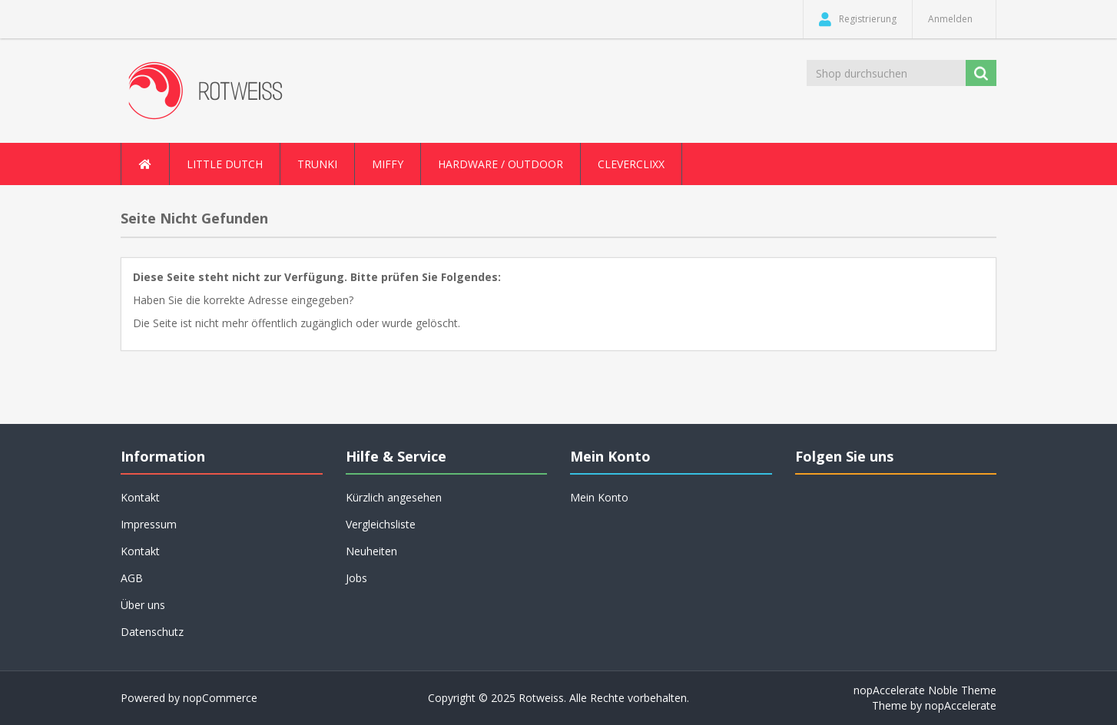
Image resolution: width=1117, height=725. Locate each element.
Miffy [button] (387, 164)
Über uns (143, 605)
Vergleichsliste (381, 524)
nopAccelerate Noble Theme (924, 690)
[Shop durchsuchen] (887, 73)
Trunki (317, 164)
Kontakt (140, 497)
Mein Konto (599, 497)
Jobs (356, 578)
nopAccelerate (960, 705)
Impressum (149, 524)
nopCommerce (220, 697)
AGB (132, 578)
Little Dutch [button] (225, 164)
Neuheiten (371, 551)
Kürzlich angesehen (394, 497)
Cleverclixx (631, 164)
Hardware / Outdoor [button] (500, 164)
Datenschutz (152, 631)
